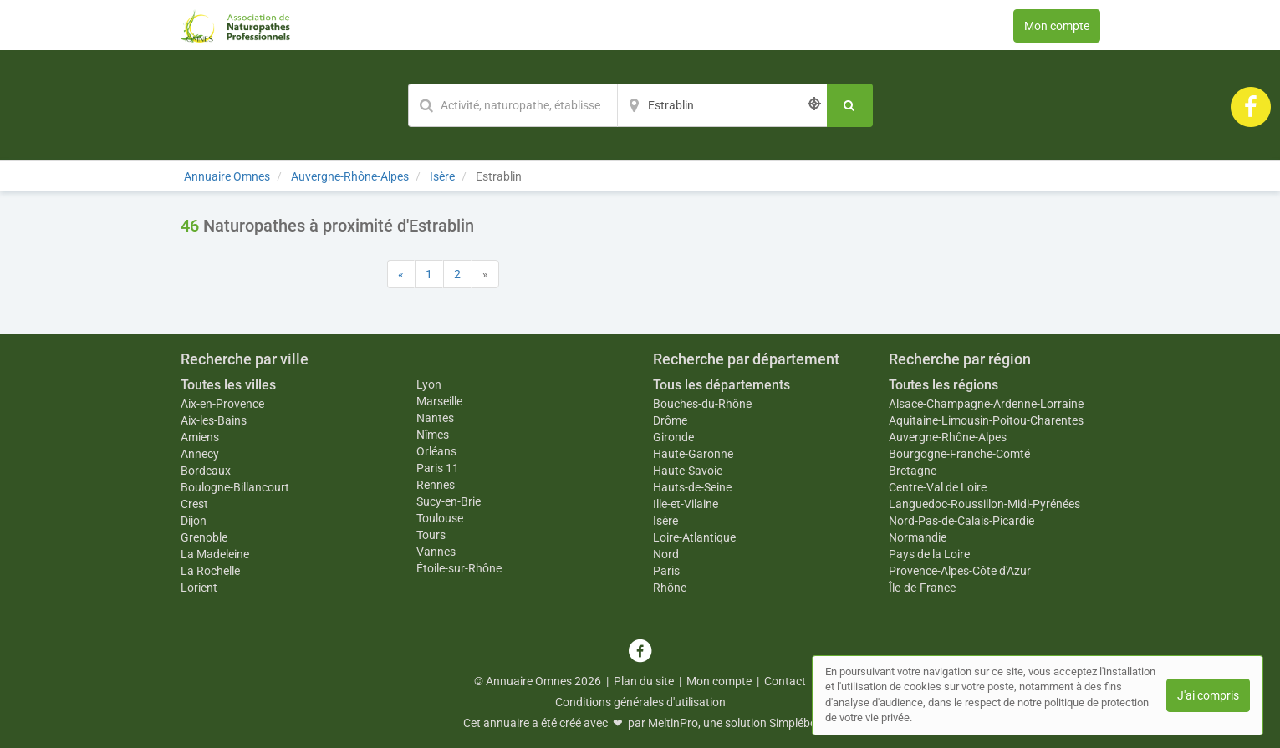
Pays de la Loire (929, 554)
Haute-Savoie (687, 470)
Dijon (194, 520)
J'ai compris (1208, 695)
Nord (666, 554)
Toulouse (439, 518)
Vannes (436, 551)
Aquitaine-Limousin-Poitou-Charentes (986, 420)
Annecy (200, 454)
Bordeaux (206, 470)
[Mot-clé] (512, 105)
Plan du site (644, 681)
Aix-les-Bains (214, 420)
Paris (666, 571)
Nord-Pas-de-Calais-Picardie (961, 520)
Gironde (673, 437)
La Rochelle (210, 571)
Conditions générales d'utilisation (640, 702)
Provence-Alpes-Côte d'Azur (960, 571)
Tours (431, 535)
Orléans (436, 451)
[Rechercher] (850, 105)
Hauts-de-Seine (692, 487)
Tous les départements (721, 385)
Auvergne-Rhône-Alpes (948, 437)
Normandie (917, 537)
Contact (785, 681)
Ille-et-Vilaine (685, 504)
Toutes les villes (228, 385)
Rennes (435, 484)
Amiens (200, 437)
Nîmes (432, 434)
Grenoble (204, 537)
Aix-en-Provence (222, 403)
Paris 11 (437, 468)
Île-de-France (922, 587)
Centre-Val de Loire (938, 487)
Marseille (439, 401)
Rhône (669, 587)
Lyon (428, 384)
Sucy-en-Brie (448, 501)
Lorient (199, 587)
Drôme (670, 420)
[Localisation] (722, 105)
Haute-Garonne (693, 454)
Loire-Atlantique (694, 537)
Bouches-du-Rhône (702, 403)
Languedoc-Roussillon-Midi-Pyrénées (984, 504)
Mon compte (1056, 26)
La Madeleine (215, 554)
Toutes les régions (943, 385)
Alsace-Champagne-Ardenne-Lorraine (986, 403)
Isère (665, 520)
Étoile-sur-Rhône (459, 568)
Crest (194, 504)
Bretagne (912, 470)
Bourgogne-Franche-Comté (959, 454)
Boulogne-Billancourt (235, 487)
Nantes (435, 418)
